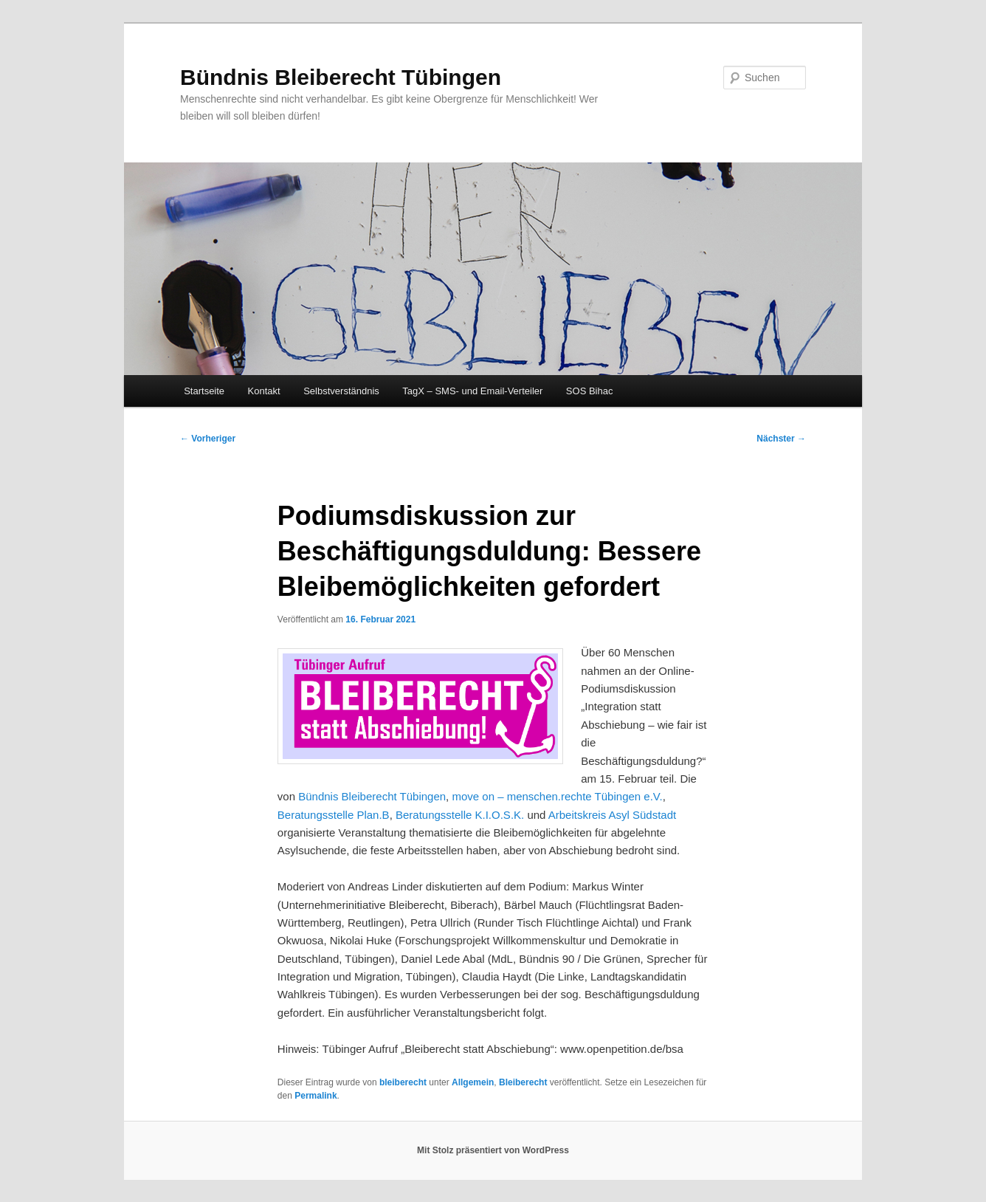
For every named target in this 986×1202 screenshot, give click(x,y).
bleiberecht (403, 1082)
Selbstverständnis (341, 390)
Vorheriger (207, 438)
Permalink (315, 1096)
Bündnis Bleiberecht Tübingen (340, 77)
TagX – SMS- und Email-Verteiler (472, 390)
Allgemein (473, 1082)
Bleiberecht (523, 1082)
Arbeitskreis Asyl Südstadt (612, 814)
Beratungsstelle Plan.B (333, 814)
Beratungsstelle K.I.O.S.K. (460, 814)
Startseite (204, 390)
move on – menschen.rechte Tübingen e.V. (557, 796)
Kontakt (264, 390)
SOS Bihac (589, 390)
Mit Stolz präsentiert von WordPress (493, 1150)
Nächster (781, 438)
